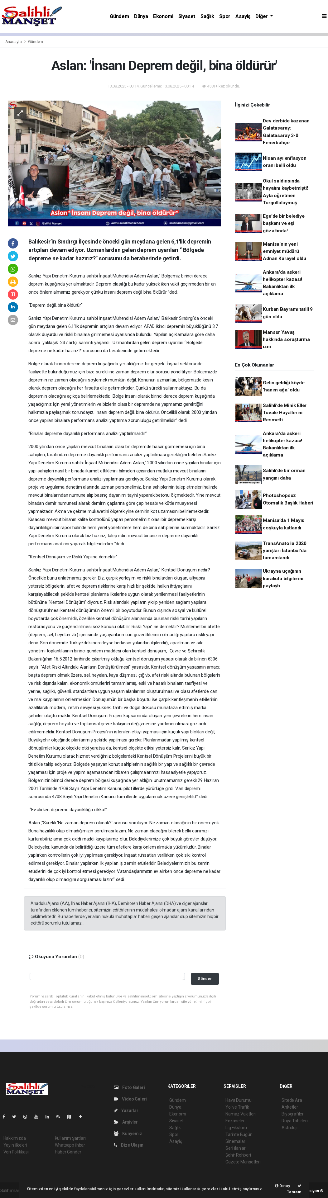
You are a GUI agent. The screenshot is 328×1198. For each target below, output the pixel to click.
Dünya (141, 16)
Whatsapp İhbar (70, 1145)
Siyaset (187, 16)
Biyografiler (293, 1113)
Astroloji (289, 1127)
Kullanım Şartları (70, 1138)
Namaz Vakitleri (240, 1113)
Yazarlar (126, 1110)
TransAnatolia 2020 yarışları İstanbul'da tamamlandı (284, 551)
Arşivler (126, 1122)
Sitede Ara (292, 1100)
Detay (282, 1185)
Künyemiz (128, 1133)
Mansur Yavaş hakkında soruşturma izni (286, 339)
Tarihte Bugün (239, 1134)
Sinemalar (235, 1141)
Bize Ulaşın (128, 1145)
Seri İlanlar (235, 1148)
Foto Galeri (129, 1087)
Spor (224, 16)
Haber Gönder (68, 1151)
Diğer (262, 16)
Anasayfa (14, 41)
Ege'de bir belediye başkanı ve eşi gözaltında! (283, 223)
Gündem (119, 16)
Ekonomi (163, 16)
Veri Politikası (16, 1151)
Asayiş (242, 16)
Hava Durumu (238, 1100)
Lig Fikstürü (236, 1127)
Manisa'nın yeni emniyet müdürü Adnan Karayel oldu (284, 251)
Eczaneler (234, 1120)
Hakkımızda (14, 1138)
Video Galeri (130, 1098)
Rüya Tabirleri (294, 1120)
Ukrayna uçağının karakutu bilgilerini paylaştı (283, 578)
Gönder (205, 978)
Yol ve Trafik (237, 1107)
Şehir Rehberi (238, 1155)
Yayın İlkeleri (15, 1145)
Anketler (290, 1107)
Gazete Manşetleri (243, 1161)
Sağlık (207, 16)
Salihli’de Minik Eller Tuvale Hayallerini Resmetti (284, 413)
